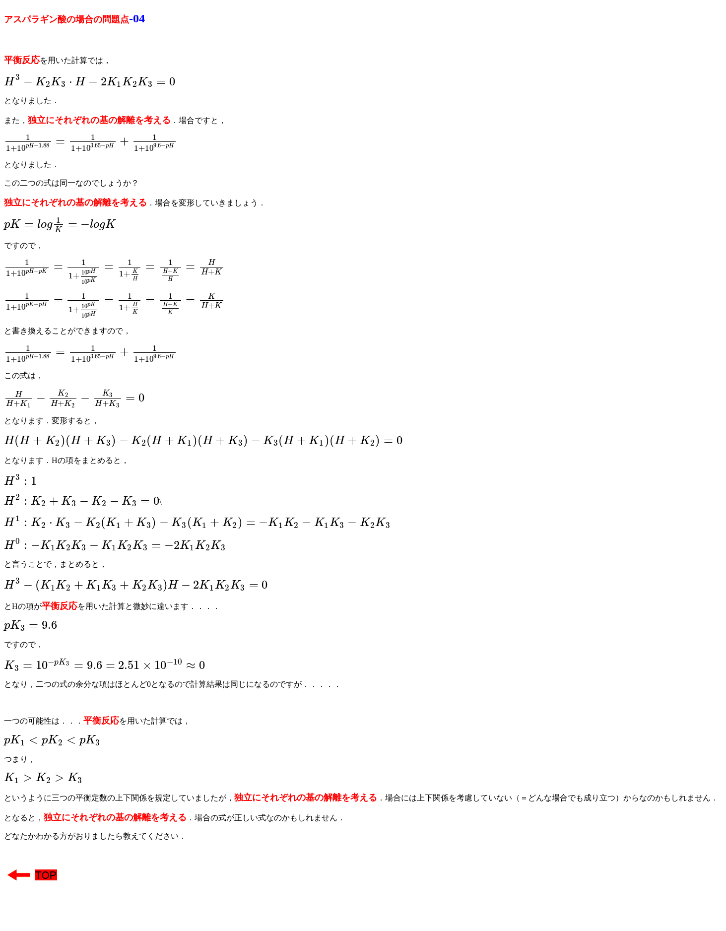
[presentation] (89, 82)
